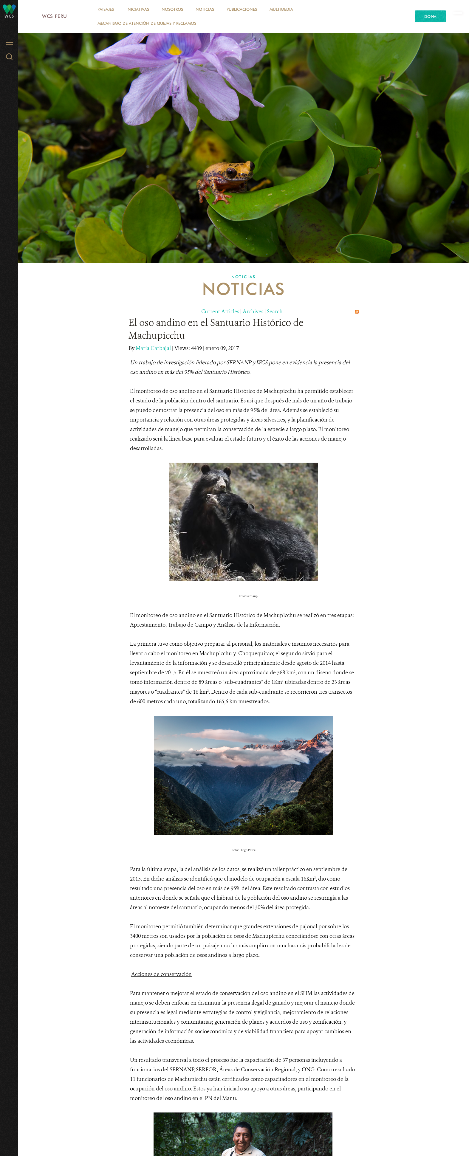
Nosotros (172, 9)
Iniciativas (137, 9)
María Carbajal (154, 348)
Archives (253, 311)
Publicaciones (242, 9)
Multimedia (281, 9)
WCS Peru (54, 16)
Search (275, 311)
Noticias (205, 9)
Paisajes (105, 9)
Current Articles (220, 311)
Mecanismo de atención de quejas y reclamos (146, 23)
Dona (430, 16)
